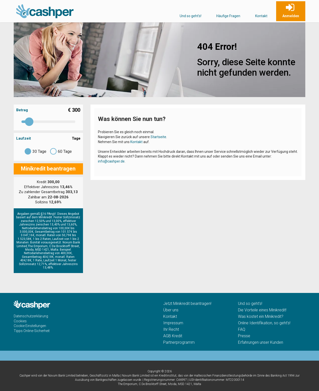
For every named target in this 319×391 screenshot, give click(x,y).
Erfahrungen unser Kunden (260, 342)
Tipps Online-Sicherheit (32, 331)
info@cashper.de (111, 161)
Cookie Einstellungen (30, 326)
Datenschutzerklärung (31, 316)
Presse (244, 336)
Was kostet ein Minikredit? (260, 316)
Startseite (158, 137)
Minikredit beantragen (48, 169)
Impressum (173, 323)
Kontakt (261, 16)
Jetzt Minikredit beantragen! (187, 303)
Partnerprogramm (179, 342)
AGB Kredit (172, 336)
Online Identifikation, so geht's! (264, 323)
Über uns (170, 310)
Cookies (20, 321)
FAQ (241, 329)
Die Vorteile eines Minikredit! (262, 310)
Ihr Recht (171, 329)
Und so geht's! (190, 16)
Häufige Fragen (228, 16)
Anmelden (290, 16)
